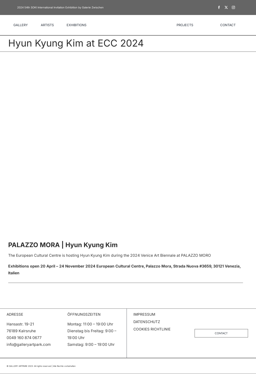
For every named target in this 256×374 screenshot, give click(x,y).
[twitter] (226, 7)
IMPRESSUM (144, 314)
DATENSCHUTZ (146, 322)
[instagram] (233, 7)
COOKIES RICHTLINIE (152, 329)
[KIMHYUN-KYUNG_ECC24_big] (128, 146)
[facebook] (219, 7)
